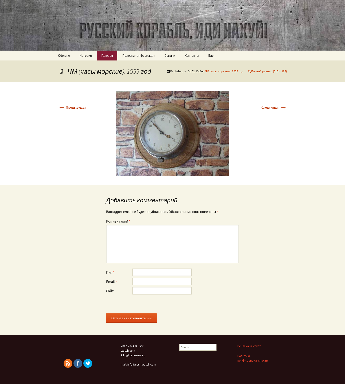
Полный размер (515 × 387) (269, 71)
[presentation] (139, 304)
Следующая (274, 107)
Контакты (192, 55)
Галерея (107, 55)
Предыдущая (72, 107)
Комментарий (118, 221)
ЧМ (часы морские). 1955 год (224, 71)
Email (111, 281)
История (85, 55)
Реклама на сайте (249, 346)
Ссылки (170, 55)
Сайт (110, 291)
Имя (110, 272)
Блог (211, 55)
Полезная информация (138, 55)
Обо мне (64, 55)
